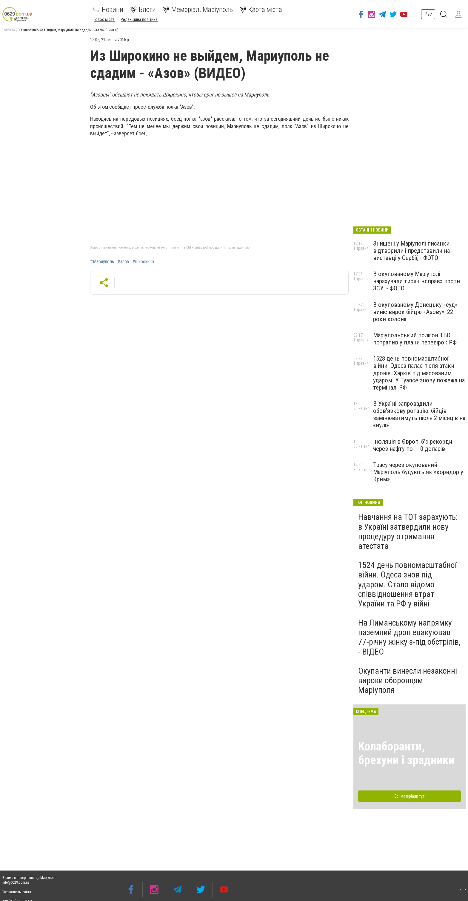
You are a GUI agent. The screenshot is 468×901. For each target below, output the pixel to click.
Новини (108, 10)
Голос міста (104, 19)
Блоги (143, 10)
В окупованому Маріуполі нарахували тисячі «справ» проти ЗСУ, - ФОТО (416, 281)
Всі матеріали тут (409, 796)
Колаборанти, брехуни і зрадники (406, 753)
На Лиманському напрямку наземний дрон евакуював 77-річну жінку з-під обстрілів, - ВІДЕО (409, 637)
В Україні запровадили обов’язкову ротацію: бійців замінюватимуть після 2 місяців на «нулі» (419, 414)
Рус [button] (425, 14)
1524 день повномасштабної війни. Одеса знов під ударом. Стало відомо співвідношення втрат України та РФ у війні (407, 584)
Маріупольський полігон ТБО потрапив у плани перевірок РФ (415, 339)
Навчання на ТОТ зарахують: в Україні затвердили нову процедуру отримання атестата (408, 531)
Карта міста (261, 10)
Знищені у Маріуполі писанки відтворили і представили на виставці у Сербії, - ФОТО (411, 250)
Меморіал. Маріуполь (198, 10)
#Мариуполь (102, 261)
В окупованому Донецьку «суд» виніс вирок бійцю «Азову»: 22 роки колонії (415, 312)
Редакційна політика (139, 19)
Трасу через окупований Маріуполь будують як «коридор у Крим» (418, 472)
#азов (123, 261)
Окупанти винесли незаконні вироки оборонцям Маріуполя (407, 680)
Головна (8, 30)
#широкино (143, 261)
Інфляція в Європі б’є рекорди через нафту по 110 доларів (412, 445)
